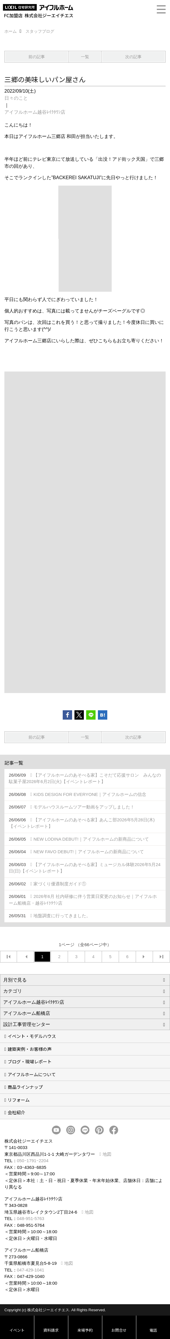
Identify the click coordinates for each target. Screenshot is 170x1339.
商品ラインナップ (25, 1087)
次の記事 (133, 56)
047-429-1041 (30, 1269)
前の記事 (36, 56)
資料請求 (51, 1330)
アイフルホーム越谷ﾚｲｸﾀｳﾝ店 (34, 112)
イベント (17, 1330)
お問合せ (119, 1330)
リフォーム (19, 1100)
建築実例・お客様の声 (30, 1049)
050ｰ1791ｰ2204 (33, 1160)
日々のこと (16, 98)
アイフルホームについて (32, 1074)
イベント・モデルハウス (32, 1036)
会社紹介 (16, 1112)
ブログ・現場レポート (30, 1061)
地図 (107, 1154)
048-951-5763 (30, 1218)
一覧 (85, 56)
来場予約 (85, 1330)
